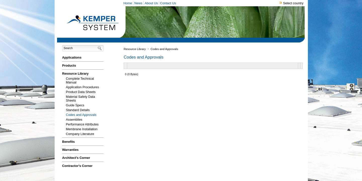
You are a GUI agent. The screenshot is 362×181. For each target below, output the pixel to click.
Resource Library (75, 73)
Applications (71, 57)
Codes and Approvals (81, 115)
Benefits (68, 142)
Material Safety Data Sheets (80, 98)
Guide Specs (75, 105)
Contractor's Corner (77, 166)
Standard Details (78, 110)
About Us (151, 3)
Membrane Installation (82, 129)
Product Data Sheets (81, 92)
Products (69, 65)
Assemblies (74, 119)
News (138, 3)
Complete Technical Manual (80, 80)
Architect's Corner (76, 158)
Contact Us (168, 3)
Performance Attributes (82, 124)
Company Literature (80, 134)
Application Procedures (82, 87)
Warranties (70, 150)
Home (127, 3)
